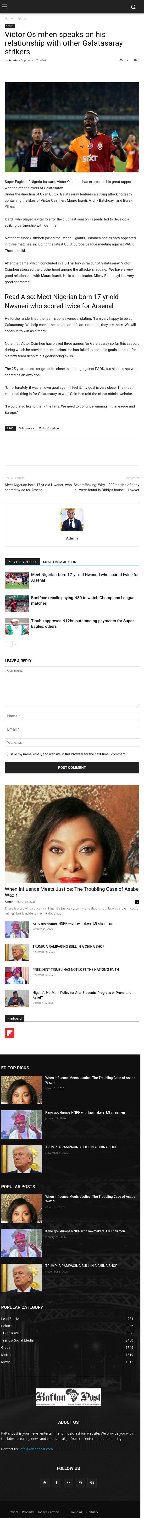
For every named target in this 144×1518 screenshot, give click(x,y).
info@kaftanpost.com (36, 1449)
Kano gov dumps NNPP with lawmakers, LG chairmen (72, 923)
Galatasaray (26, 428)
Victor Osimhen (49, 428)
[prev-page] (8, 644)
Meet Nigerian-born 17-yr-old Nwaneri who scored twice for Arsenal (38, 487)
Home (9, 18)
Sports (21, 18)
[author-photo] (72, 531)
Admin (13, 60)
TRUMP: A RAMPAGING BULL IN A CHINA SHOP (69, 946)
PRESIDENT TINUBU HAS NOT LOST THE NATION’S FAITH (76, 970)
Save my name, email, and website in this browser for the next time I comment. (68, 754)
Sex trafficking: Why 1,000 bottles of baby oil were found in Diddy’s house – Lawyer (106, 487)
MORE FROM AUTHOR (59, 562)
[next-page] (15, 644)
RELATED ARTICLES (22, 562)
